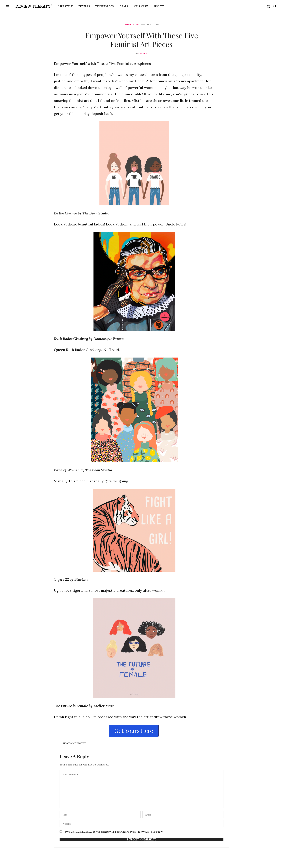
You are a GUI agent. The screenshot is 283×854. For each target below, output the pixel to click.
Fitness (84, 6)
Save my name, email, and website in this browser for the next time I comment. (113, 832)
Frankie (143, 53)
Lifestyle (65, 6)
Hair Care (141, 6)
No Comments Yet (72, 743)
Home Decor (132, 25)
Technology (104, 6)
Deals (123, 6)
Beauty (158, 6)
